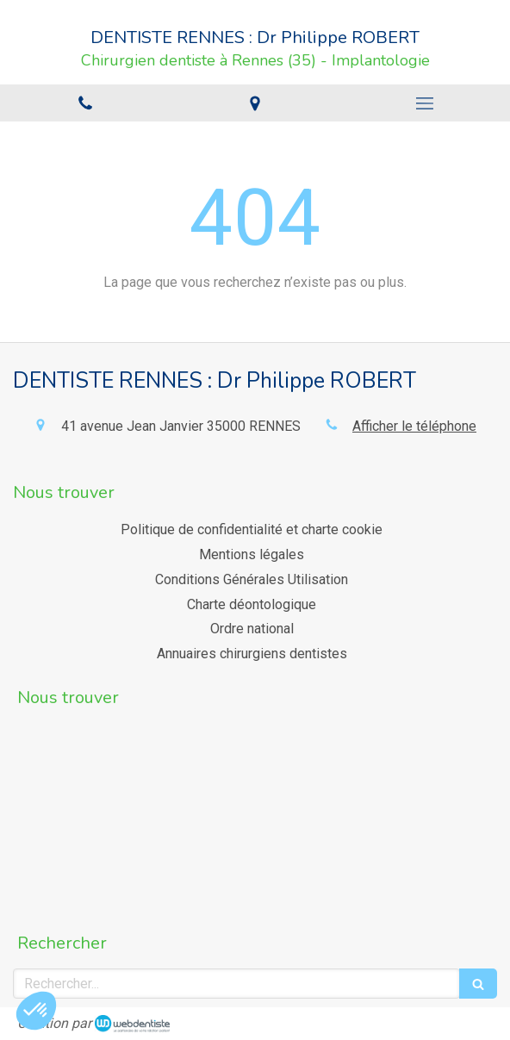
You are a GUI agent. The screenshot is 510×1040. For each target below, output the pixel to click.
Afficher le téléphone (414, 426)
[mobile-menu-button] (425, 103)
